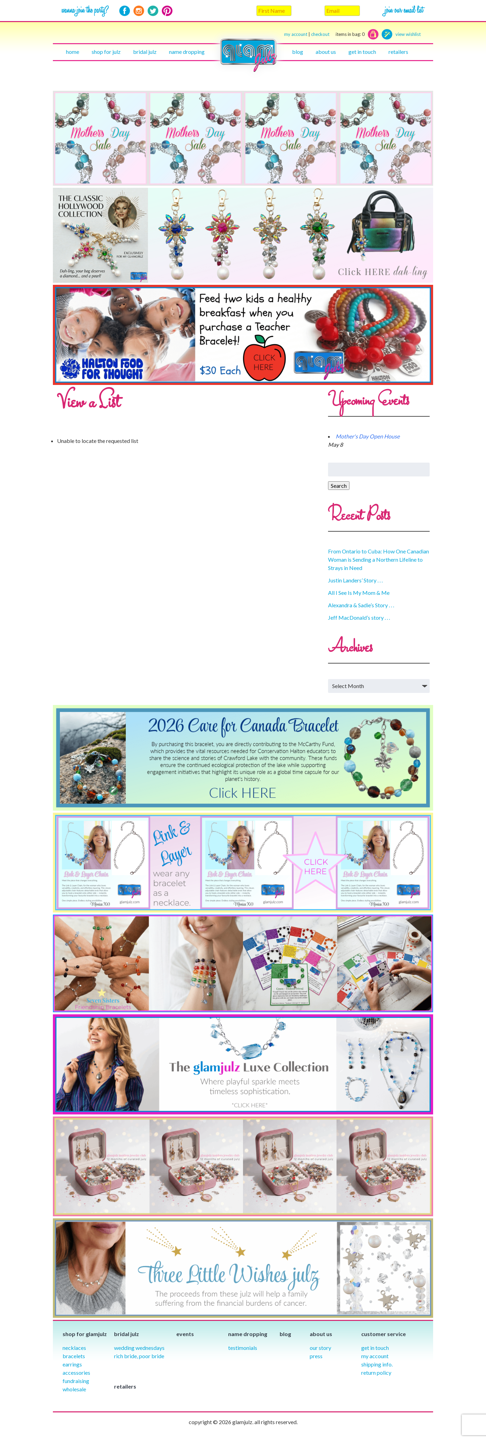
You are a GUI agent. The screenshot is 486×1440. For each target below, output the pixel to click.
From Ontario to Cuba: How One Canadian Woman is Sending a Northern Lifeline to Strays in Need (378, 559)
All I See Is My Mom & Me (359, 592)
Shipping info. (377, 1364)
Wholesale (74, 1389)
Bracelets (74, 1356)
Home (72, 51)
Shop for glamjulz (85, 1334)
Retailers (398, 51)
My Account (375, 1356)
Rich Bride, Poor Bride (139, 1356)
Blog (297, 51)
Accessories (76, 1372)
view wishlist (408, 34)
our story (320, 1347)
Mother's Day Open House (368, 436)
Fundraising (76, 1381)
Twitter (153, 11)
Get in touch (362, 51)
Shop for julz (106, 51)
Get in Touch (375, 1347)
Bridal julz (145, 51)
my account (295, 34)
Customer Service (383, 1334)
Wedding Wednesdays (139, 1347)
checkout (338, 34)
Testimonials (242, 1347)
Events (185, 1334)
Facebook (124, 11)
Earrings (72, 1364)
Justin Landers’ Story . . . (355, 580)
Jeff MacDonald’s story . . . (359, 617)
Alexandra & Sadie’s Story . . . (361, 605)
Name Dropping (187, 51)
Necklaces (74, 1347)
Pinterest (167, 11)
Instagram (138, 11)
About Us (326, 51)
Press (316, 1356)
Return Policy (376, 1372)
